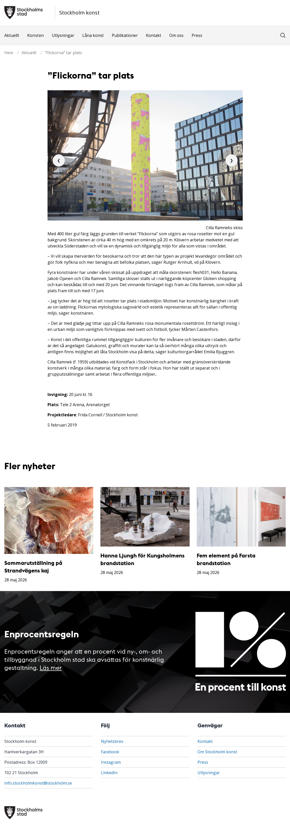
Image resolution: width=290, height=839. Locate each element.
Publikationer (125, 35)
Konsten (35, 35)
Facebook (110, 752)
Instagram (111, 762)
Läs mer (51, 667)
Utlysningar (63, 35)
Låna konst (93, 35)
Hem (8, 52)
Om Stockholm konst (217, 752)
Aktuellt (11, 35)
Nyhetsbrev (112, 741)
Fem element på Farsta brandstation (226, 559)
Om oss (176, 35)
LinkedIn (109, 772)
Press (197, 35)
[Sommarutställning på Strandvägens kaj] (49, 520)
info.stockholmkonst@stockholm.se (38, 783)
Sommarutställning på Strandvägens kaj (33, 566)
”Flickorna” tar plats (63, 52)
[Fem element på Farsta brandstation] (241, 517)
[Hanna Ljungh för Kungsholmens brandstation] (145, 517)
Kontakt (153, 35)
